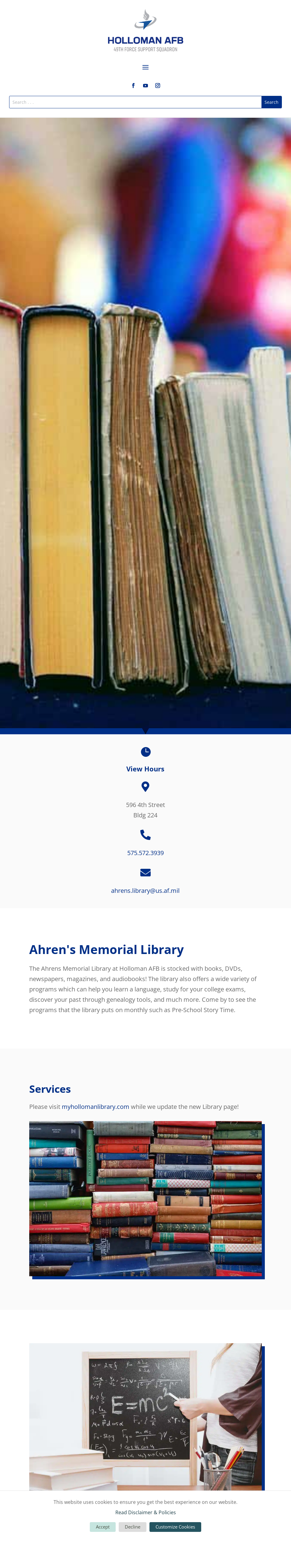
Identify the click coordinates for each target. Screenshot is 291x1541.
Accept (103, 1527)
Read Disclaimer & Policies (145, 1512)
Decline (132, 1527)
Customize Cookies (175, 1527)
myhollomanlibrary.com (95, 1106)
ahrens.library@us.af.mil (145, 890)
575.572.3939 (145, 853)
